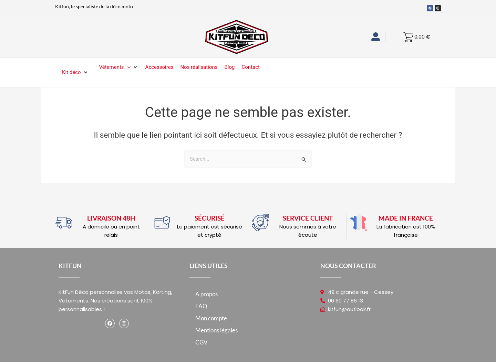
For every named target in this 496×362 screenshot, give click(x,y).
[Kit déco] (75, 72)
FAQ (201, 306)
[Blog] (229, 67)
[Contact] (250, 67)
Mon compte (211, 318)
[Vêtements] (119, 67)
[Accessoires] (159, 67)
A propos (206, 294)
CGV (201, 342)
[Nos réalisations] (199, 67)
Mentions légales (216, 330)
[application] (127, 67)
